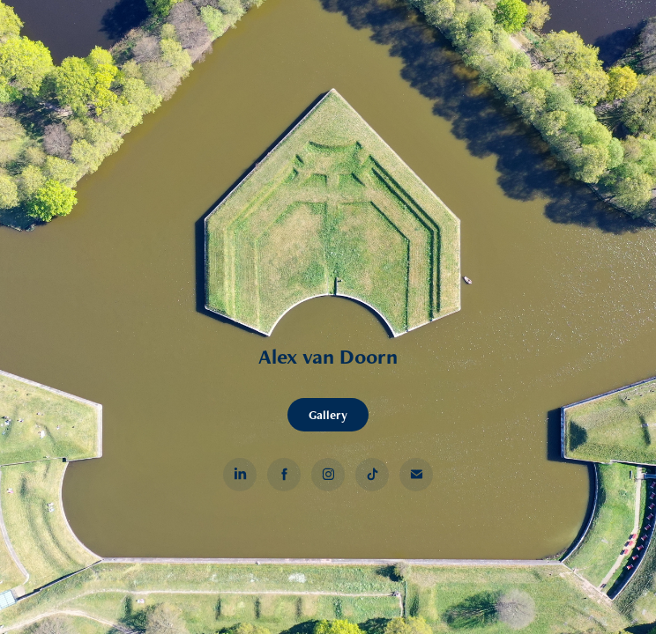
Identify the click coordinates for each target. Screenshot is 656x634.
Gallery (328, 415)
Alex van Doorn (328, 356)
